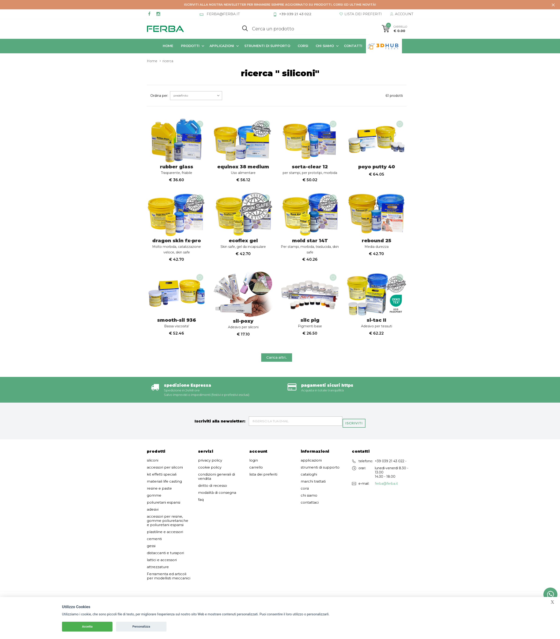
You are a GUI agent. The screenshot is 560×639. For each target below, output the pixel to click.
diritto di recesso (212, 490)
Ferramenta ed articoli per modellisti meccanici (168, 580)
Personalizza (141, 626)
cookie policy (209, 471)
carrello (256, 471)
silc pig (310, 327)
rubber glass (176, 171)
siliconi (152, 464)
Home (168, 46)
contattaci (310, 507)
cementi (154, 543)
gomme (154, 500)
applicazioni (222, 46)
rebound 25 (376, 246)
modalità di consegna (217, 497)
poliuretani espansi (163, 507)
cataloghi (309, 479)
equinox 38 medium (243, 171)
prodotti (190, 46)
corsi (303, 46)
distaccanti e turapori (165, 557)
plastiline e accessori (165, 536)
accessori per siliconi (165, 471)
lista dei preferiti (263, 479)
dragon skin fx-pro (176, 249)
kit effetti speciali (162, 479)
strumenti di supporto (267, 46)
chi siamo (325, 46)
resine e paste (159, 493)
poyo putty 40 (376, 168)
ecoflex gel (243, 246)
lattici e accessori (162, 564)
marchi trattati (313, 486)
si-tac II (376, 327)
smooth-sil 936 (176, 327)
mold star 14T (310, 249)
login (253, 464)
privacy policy (210, 464)
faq (201, 504)
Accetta (87, 626)
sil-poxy (243, 328)
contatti (353, 46)
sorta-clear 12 (310, 171)
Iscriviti (355, 425)
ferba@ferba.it (386, 488)
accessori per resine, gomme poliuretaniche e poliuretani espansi (167, 525)
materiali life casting (164, 486)
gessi (151, 550)
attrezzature (158, 571)
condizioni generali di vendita (216, 481)
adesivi (153, 514)
